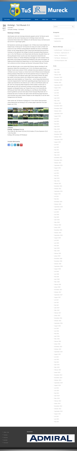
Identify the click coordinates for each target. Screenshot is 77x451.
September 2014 (58, 383)
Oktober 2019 (57, 232)
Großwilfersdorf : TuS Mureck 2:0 (62, 50)
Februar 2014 (57, 401)
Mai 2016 (56, 333)
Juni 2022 (56, 173)
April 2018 (56, 279)
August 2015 (57, 354)
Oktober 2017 (57, 292)
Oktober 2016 (57, 320)
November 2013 (58, 406)
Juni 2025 (56, 93)
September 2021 (58, 191)
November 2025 (58, 80)
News (15, 19)
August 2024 (57, 116)
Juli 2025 (56, 90)
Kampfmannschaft (25, 19)
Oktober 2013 (57, 408)
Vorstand (5, 442)
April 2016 (56, 336)
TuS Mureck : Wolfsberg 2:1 (61, 58)
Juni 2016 (56, 331)
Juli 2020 (56, 212)
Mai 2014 (56, 393)
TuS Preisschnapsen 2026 (60, 60)
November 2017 (58, 289)
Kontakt (5, 440)
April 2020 (56, 219)
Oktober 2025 (57, 82)
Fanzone (5, 437)
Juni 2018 (56, 274)
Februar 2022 (57, 183)
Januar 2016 (57, 344)
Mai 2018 (56, 276)
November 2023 (58, 134)
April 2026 (56, 69)
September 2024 (58, 113)
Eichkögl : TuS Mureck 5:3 (19, 25)
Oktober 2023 (57, 137)
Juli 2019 (56, 240)
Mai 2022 (56, 175)
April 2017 (56, 307)
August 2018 (57, 269)
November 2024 (58, 108)
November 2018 (58, 261)
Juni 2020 (56, 214)
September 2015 (58, 351)
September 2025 (58, 85)
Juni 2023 (56, 147)
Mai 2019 (56, 245)
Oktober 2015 (57, 349)
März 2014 (57, 398)
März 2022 (57, 181)
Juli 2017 (56, 300)
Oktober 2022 (57, 162)
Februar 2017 (57, 313)
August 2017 (57, 297)
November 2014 (58, 377)
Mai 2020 (56, 217)
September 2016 (58, 323)
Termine (54, 19)
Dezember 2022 (58, 157)
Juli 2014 (56, 388)
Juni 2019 (56, 243)
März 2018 (57, 282)
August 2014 (57, 385)
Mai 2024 (56, 124)
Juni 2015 (56, 359)
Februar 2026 (57, 74)
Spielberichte (57, 41)
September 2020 (58, 206)
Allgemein (56, 36)
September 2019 (58, 235)
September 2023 (58, 139)
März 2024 (57, 129)
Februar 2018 (57, 284)
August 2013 (57, 414)
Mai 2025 (56, 95)
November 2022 (58, 160)
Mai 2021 (56, 199)
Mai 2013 (56, 421)
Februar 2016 (57, 341)
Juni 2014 (56, 390)
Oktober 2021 (57, 188)
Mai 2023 (56, 150)
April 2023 (56, 152)
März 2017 (57, 310)
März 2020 (57, 222)
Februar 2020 (57, 225)
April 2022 (56, 178)
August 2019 (57, 238)
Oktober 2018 (57, 263)
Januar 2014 (57, 403)
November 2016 (58, 318)
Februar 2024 (57, 131)
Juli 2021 (56, 196)
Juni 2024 (56, 121)
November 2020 (58, 201)
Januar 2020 (57, 227)
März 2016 (57, 339)
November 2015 (58, 346)
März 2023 (57, 155)
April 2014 (56, 395)
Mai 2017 (56, 305)
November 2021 (58, 186)
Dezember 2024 (58, 106)
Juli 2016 (56, 328)
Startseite (7, 19)
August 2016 (57, 326)
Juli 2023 (56, 144)
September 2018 (58, 266)
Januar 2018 (57, 287)
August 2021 (57, 194)
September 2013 (58, 411)
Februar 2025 (57, 103)
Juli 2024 (56, 119)
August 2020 (57, 209)
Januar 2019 (57, 256)
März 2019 (57, 250)
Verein (36, 19)
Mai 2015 (56, 362)
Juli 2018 (56, 271)
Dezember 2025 (58, 77)
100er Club (45, 19)
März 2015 (57, 367)
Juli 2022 (56, 170)
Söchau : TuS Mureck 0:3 (60, 55)
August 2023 (57, 142)
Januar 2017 (57, 315)
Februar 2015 (57, 370)
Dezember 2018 (58, 258)
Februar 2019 (57, 253)
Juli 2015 (56, 357)
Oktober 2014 (57, 380)
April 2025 (56, 98)
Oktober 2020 (57, 204)
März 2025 (57, 100)
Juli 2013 (56, 416)
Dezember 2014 (58, 375)
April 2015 (56, 364)
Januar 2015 (57, 372)
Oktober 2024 (57, 111)
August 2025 (57, 87)
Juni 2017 (56, 302)
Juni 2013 (56, 419)
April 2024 (56, 126)
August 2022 (57, 168)
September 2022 (58, 165)
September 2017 (58, 295)
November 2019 (58, 230)
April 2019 (56, 248)
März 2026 (57, 72)
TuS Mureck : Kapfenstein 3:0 (61, 52)
